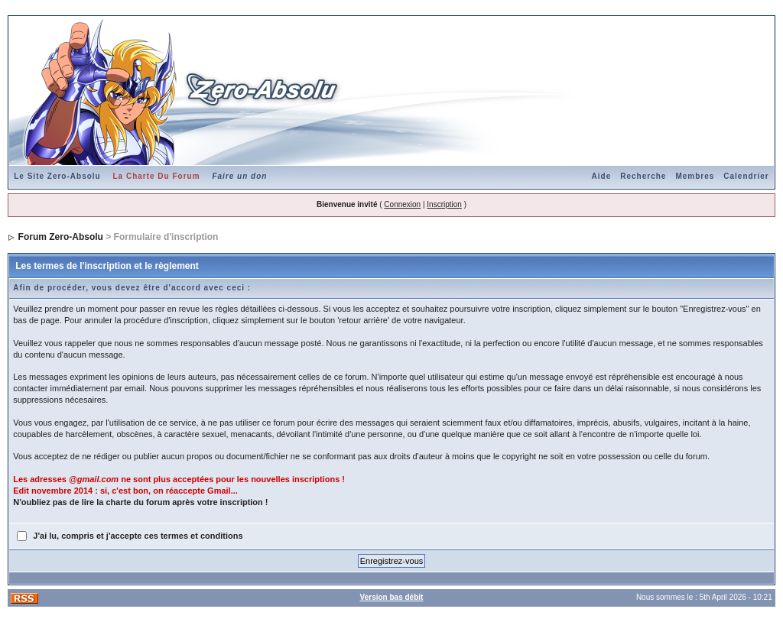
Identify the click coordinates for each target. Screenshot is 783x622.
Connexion (402, 204)
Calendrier (745, 176)
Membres (694, 176)
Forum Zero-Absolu (60, 237)
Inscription (444, 204)
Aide (602, 176)
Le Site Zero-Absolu (57, 176)
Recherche (643, 176)
